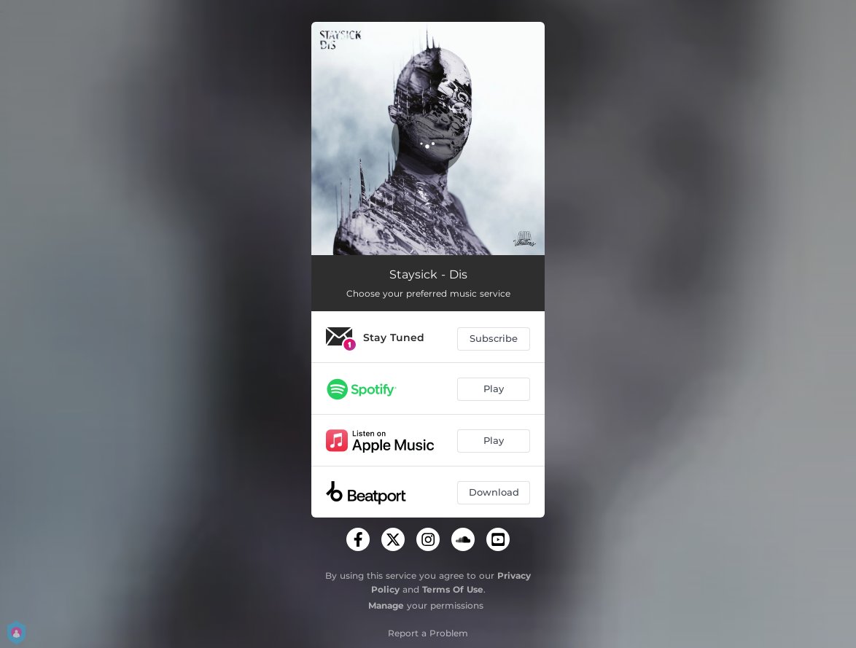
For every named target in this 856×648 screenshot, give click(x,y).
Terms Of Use (452, 589)
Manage (386, 605)
